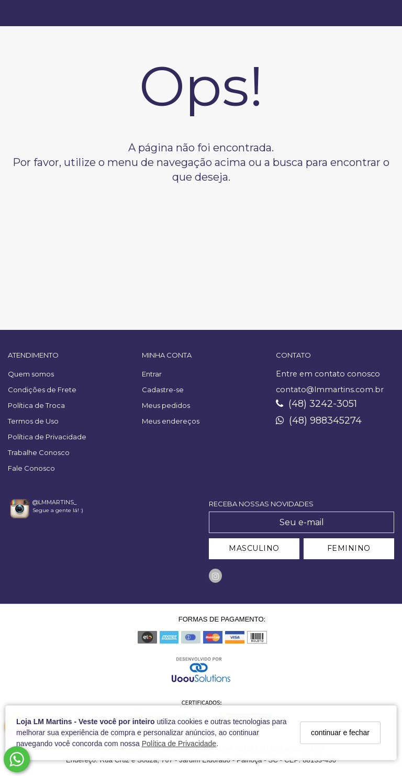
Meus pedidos (166, 405)
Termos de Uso (33, 421)
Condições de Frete (42, 389)
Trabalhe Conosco (39, 452)
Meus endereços (170, 421)
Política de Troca (36, 405)
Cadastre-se (163, 389)
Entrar (152, 374)
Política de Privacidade (179, 743)
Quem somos (31, 374)
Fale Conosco (31, 468)
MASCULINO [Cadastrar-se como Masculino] (254, 548)
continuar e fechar (340, 732)
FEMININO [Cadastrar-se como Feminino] (349, 548)
